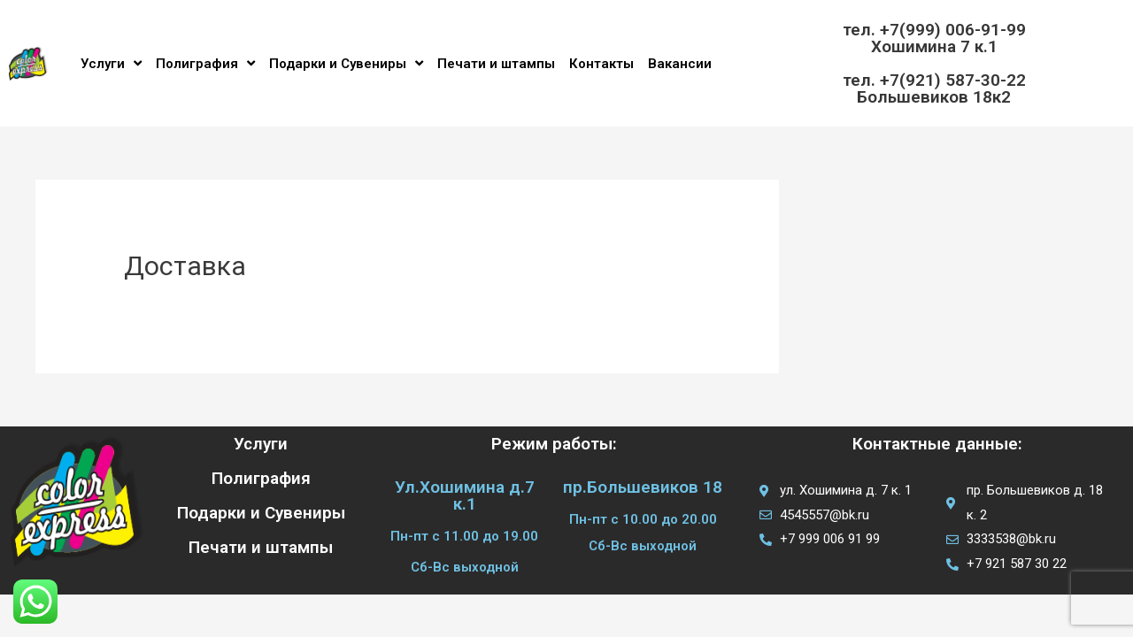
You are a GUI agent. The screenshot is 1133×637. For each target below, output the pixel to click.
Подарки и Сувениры (346, 63)
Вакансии (680, 64)
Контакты (601, 64)
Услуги (111, 63)
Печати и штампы (496, 64)
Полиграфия (205, 63)
